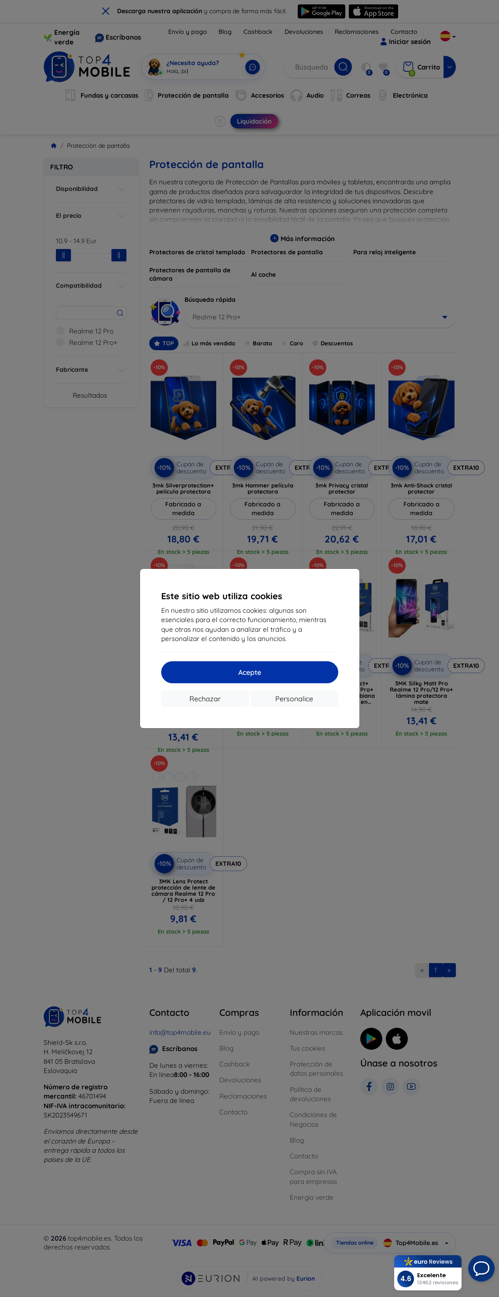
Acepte (249, 672)
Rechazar (205, 698)
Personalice (294, 698)
